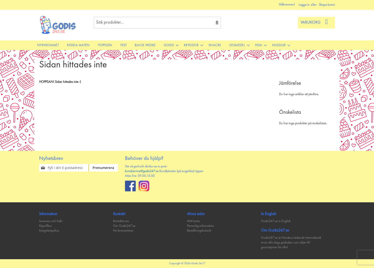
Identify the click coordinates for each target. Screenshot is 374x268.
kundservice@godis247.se (142, 171)
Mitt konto (193, 221)
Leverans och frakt (50, 221)
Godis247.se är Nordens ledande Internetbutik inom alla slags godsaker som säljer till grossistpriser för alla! (291, 242)
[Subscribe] (106, 168)
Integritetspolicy (49, 230)
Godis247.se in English (276, 221)
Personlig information (200, 226)
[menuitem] (48, 45)
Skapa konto (327, 4)
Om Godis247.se (124, 226)
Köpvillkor (45, 226)
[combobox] (157, 23)
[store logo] (58, 25)
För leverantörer (123, 230)
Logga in (304, 4)
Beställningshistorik (199, 230)
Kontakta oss (121, 221)
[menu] (187, 45)
